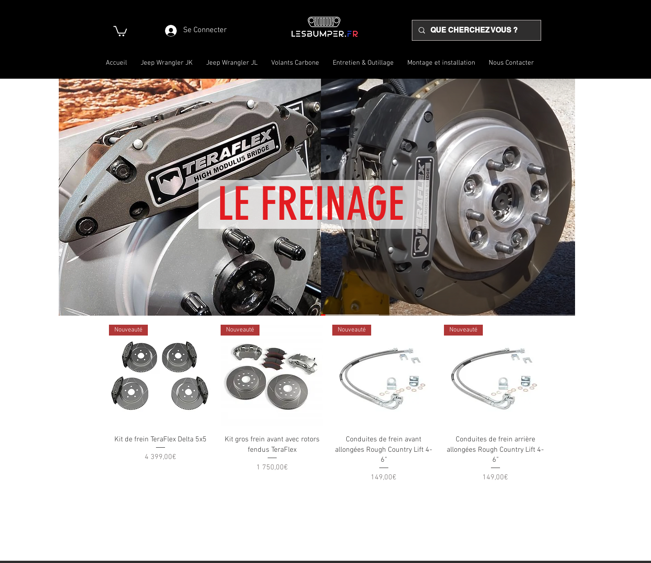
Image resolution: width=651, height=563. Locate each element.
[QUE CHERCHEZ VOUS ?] (476, 30)
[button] (120, 30)
